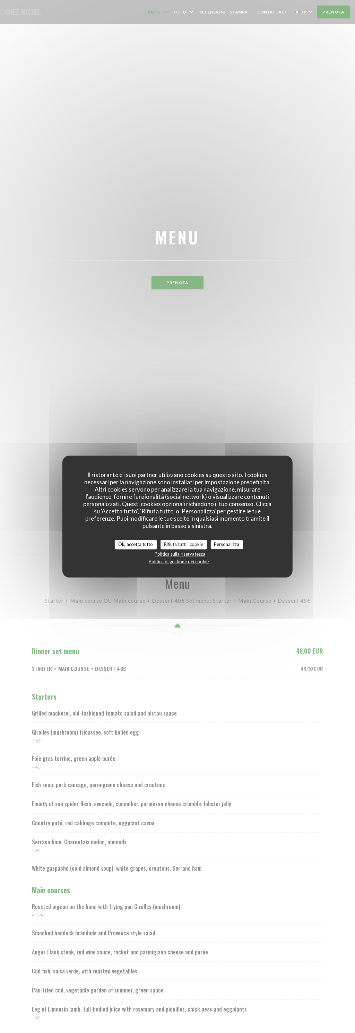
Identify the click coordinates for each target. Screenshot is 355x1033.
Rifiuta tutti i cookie (183, 544)
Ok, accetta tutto (135, 544)
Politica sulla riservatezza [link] (180, 554)
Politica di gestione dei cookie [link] (179, 561)
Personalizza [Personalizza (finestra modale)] (226, 544)
